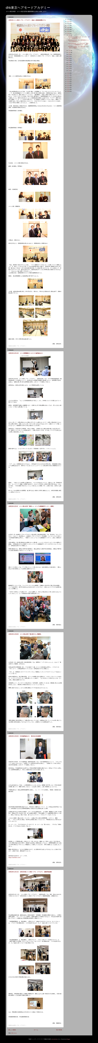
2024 (68, 23)
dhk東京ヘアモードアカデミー (28, 7)
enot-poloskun (54, 1039)
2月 (69, 68)
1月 (69, 70)
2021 (68, 29)
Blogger (68, 1039)
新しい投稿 (12, 1030)
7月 (69, 58)
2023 (68, 25)
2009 (68, 91)
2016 (68, 77)
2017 (68, 75)
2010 (68, 89)
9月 (69, 54)
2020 (68, 31)
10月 (69, 52)
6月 (69, 60)
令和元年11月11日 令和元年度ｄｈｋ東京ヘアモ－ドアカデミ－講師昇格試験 (30, 871)
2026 (68, 19)
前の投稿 (59, 1030)
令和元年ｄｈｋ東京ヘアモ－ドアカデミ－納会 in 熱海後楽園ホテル (27, 20)
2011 (68, 87)
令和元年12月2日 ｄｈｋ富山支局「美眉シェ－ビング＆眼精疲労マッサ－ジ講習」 (31, 506)
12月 (69, 35)
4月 (69, 64)
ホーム (36, 1030)
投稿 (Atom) (14, 1033)
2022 (68, 27)
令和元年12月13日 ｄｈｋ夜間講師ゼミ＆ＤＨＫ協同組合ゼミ (25, 353)
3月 (69, 66)
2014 (68, 81)
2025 (68, 21)
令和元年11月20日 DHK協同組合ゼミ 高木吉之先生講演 (24, 736)
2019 (68, 33)
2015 (68, 79)
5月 (69, 62)
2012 (68, 85)
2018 (68, 73)
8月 (69, 56)
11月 (69, 50)
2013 (68, 83)
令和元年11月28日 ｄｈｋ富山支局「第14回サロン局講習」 (25, 634)
